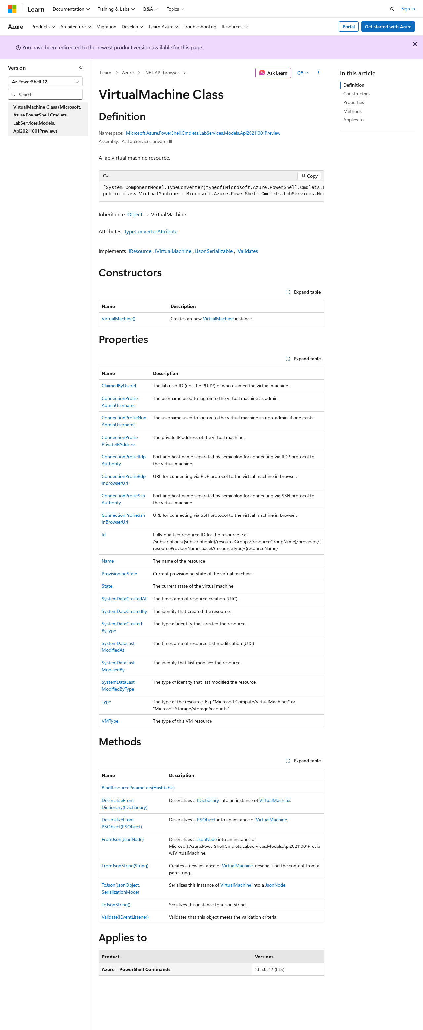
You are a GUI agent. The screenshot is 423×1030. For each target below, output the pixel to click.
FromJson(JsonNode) (123, 839)
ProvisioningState (119, 573)
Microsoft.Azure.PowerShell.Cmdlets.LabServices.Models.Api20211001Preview (203, 133)
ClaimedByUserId (119, 385)
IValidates (247, 251)
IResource (140, 251)
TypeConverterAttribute (150, 231)
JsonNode (207, 839)
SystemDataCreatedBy (124, 611)
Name (108, 561)
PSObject (206, 819)
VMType (110, 721)
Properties (353, 102)
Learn (105, 72)
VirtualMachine (218, 319)
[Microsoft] (12, 9)
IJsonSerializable (214, 251)
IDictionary (208, 800)
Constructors (356, 93)
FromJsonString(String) (125, 865)
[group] (211, 191)
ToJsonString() (116, 904)
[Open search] (392, 9)
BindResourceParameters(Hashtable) (138, 787)
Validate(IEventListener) (125, 917)
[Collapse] (81, 68)
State (107, 586)
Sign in (408, 8)
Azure (128, 72)
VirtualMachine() (118, 319)
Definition (353, 85)
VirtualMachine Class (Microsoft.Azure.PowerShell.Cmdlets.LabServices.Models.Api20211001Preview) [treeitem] (47, 119)
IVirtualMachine (173, 251)
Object (134, 214)
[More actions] (318, 73)
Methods (352, 111)
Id (104, 534)
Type (106, 701)
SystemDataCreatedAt (124, 598)
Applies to (353, 119)
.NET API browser (161, 72)
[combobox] (45, 81)
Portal (349, 26)
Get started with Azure (388, 26)
